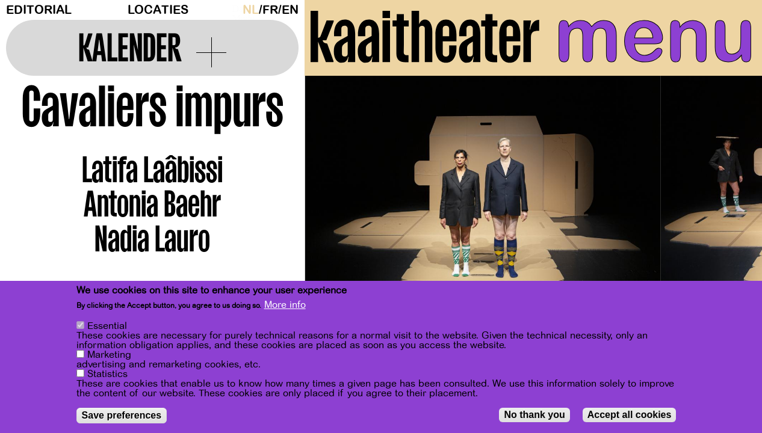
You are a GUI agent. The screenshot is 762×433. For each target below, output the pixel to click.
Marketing (109, 355)
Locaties (158, 9)
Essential (107, 326)
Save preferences (122, 415)
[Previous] (335, 195)
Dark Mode (234, 9)
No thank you (534, 415)
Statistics (107, 374)
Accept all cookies (629, 415)
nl (251, 9)
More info (285, 305)
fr (270, 9)
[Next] (732, 195)
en (290, 9)
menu (655, 36)
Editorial (39, 9)
